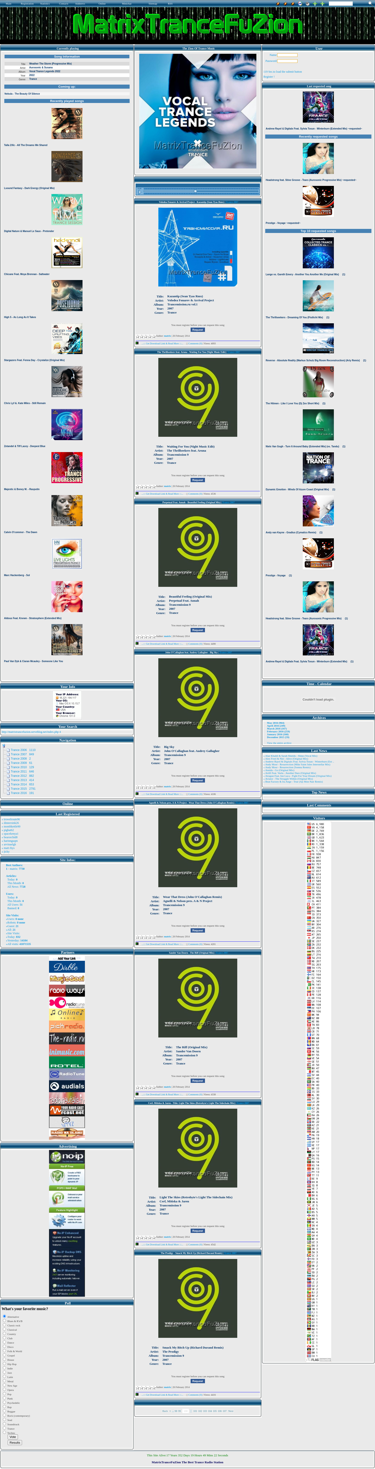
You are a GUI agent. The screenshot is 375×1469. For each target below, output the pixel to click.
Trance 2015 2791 (23, 788)
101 (195, 1411)
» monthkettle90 (11, 826)
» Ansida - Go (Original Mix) (278, 770)
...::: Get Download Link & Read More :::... (161, 343)
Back (165, 1411)
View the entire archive (279, 742)
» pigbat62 (8, 830)
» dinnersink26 (10, 823)
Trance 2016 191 (22, 793)
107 (225, 1411)
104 (210, 1411)
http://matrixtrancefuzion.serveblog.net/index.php (30, 732)
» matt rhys (8, 848)
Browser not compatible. (67, 366)
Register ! (269, 76)
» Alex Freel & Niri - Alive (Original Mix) (285, 758)
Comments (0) (195, 343)
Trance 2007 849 (22, 754)
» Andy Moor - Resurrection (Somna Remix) (286, 767)
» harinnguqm (10, 841)
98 (176, 1411)
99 (179, 1411)
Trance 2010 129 (22, 767)
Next (230, 1411)
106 (220, 1411)
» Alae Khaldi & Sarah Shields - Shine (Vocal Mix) (290, 755)
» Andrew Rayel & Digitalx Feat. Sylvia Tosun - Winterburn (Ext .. (298, 761)
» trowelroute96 (11, 819)
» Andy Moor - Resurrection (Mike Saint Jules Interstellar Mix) (296, 764)
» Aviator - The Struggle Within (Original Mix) (288, 778)
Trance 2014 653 (22, 784)
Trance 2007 (232, 202)
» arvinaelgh (9, 844)
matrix (13, 868)
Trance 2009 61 (21, 763)
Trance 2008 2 (21, 758)
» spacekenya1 (10, 833)
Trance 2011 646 (22, 771)
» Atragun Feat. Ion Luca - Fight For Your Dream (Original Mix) (297, 775)
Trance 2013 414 (22, 780)
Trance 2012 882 (22, 776)
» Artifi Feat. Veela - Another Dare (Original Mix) (289, 773)
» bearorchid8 (9, 837)
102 (200, 1411)
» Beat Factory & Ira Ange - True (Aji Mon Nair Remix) (293, 781)
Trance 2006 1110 (23, 750)
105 (215, 1411)
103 (205, 1411)
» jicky (6, 851)
